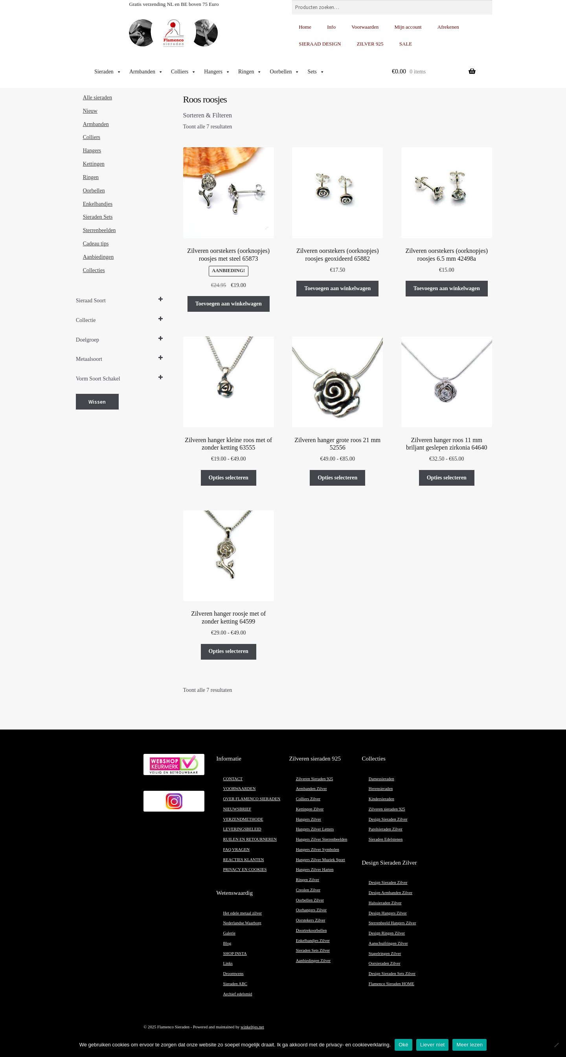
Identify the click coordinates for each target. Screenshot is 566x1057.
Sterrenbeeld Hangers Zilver (392, 923)
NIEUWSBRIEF (237, 809)
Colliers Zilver (308, 799)
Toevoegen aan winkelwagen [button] (228, 304)
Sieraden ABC (235, 984)
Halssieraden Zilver (385, 903)
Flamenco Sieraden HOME (391, 984)
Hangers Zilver (308, 819)
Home (305, 27)
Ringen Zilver (307, 880)
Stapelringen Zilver (385, 953)
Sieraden (107, 72)
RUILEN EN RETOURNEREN (250, 839)
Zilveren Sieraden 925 (314, 779)
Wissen (97, 401)
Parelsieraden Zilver (385, 829)
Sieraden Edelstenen (386, 839)
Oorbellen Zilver (310, 900)
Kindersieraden (381, 799)
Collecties (94, 270)
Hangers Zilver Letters (315, 829)
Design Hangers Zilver (388, 913)
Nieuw (90, 111)
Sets (315, 72)
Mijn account (408, 27)
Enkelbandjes (97, 204)
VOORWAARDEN (239, 788)
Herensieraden (381, 788)
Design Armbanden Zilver (390, 893)
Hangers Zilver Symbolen (317, 849)
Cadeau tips (96, 244)
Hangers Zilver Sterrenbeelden (321, 839)
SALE (405, 44)
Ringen (250, 72)
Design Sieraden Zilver (388, 819)
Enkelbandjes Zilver (313, 940)
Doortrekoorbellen (311, 930)
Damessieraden (381, 779)
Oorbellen (285, 72)
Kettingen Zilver (310, 809)
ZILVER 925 (370, 44)
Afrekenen (448, 27)
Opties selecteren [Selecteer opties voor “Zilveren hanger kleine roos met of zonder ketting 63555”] (228, 478)
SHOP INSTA (235, 953)
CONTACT (233, 779)
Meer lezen (469, 1045)
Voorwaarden (365, 27)
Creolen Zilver (308, 890)
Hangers (217, 72)
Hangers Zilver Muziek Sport (320, 860)
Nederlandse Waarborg (242, 923)
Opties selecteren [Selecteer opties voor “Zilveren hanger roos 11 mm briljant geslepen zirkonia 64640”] (447, 478)
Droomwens (233, 973)
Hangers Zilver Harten (315, 869)
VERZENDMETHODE (243, 819)
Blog (227, 943)
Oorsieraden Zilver (385, 963)
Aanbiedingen (98, 257)
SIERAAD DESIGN (320, 44)
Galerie (229, 933)
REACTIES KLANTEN (243, 860)
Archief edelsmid (237, 994)
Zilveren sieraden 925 (387, 809)
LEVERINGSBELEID (242, 829)
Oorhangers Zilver (311, 910)
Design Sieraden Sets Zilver (392, 973)
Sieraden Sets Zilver (313, 950)
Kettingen (94, 164)
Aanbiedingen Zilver (313, 960)
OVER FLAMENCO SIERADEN (252, 799)
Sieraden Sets (98, 217)
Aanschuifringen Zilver (388, 943)
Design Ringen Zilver (387, 933)
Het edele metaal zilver (242, 913)
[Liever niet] (556, 1045)
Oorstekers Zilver (310, 920)
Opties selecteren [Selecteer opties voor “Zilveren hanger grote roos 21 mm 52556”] (337, 478)
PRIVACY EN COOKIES (245, 869)
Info (331, 27)
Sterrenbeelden (99, 230)
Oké (403, 1045)
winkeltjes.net (252, 1027)
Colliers (183, 72)
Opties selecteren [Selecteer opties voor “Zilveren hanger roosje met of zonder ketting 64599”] (228, 651)
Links (228, 963)
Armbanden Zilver (311, 788)
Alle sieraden (97, 98)
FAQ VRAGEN (236, 849)
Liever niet (432, 1045)
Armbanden (146, 72)
